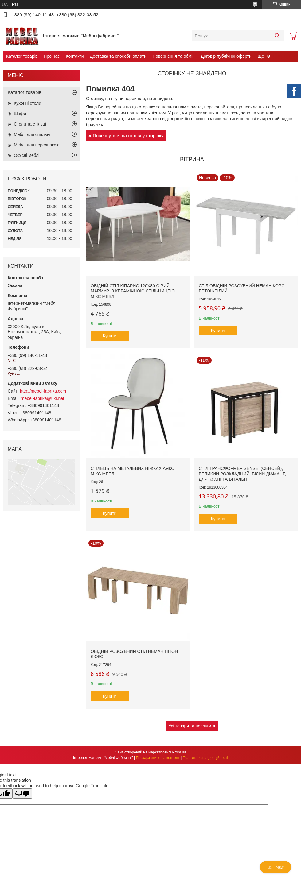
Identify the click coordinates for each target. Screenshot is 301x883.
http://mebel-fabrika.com (43, 391)
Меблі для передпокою (37, 144)
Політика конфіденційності (205, 758)
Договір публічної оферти (226, 56)
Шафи (20, 113)
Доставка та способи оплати (118, 56)
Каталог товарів (21, 56)
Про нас (52, 56)
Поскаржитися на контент (157, 758)
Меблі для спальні (32, 134)
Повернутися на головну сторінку (128, 135)
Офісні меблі (26, 155)
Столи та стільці (30, 124)
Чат (275, 867)
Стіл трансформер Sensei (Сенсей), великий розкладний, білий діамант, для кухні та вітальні (242, 474)
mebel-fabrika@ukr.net (42, 398)
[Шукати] (277, 35)
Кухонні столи (27, 103)
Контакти (75, 56)
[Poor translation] (22, 793)
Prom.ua (179, 752)
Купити (110, 335)
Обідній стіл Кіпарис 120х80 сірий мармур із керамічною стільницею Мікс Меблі (133, 291)
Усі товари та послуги (190, 725)
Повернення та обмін (174, 56)
